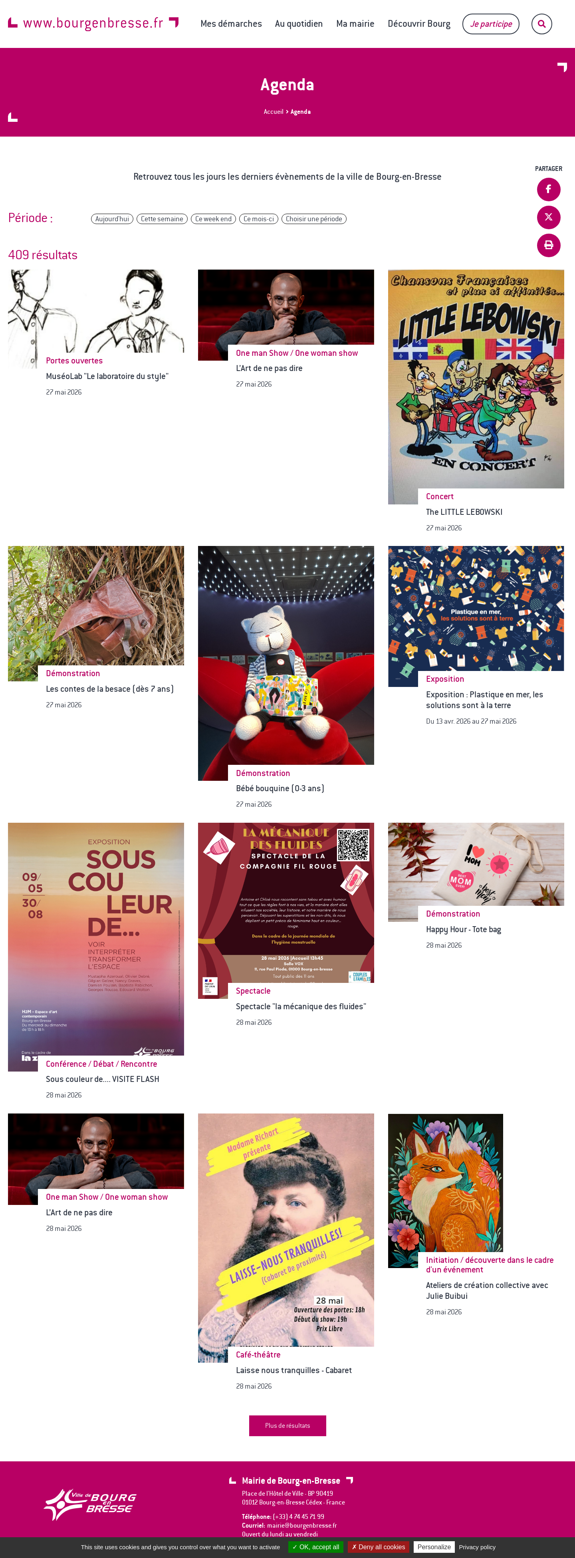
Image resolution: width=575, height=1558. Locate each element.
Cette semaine (162, 218)
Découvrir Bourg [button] (419, 24)
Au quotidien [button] (299, 24)
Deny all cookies (378, 1547)
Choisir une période (314, 218)
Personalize (434, 1547)
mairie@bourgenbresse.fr (302, 1525)
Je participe (491, 23)
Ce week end (213, 218)
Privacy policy (477, 1547)
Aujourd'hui (112, 218)
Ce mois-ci (259, 218)
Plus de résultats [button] (287, 1426)
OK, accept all (315, 1547)
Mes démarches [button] (231, 24)
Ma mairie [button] (355, 24)
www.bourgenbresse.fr (93, 24)
